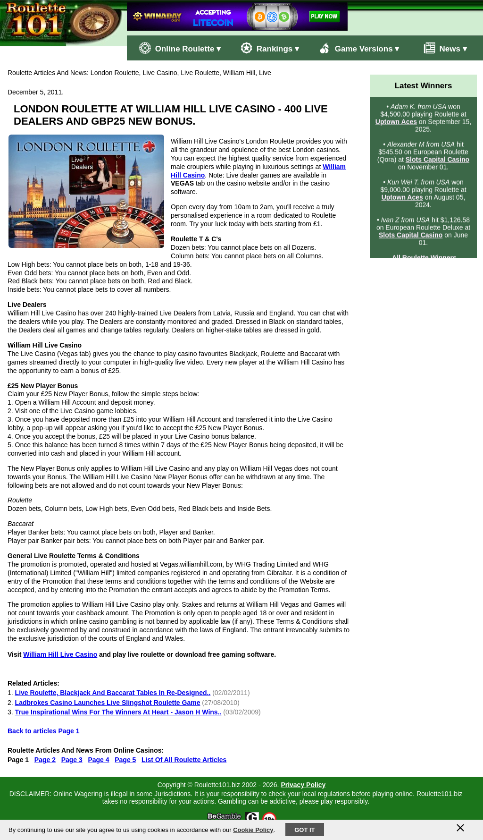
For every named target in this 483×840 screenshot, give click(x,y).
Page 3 (72, 760)
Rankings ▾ (270, 48)
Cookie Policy (253, 829)
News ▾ (440, 48)
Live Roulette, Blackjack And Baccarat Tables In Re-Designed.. (113, 692)
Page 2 (45, 760)
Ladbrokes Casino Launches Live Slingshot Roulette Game (107, 702)
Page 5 (125, 760)
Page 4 (98, 760)
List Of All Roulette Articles (184, 760)
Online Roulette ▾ (180, 48)
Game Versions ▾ (359, 48)
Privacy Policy (303, 785)
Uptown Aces (396, 122)
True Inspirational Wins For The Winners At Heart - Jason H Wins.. (118, 712)
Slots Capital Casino (437, 160)
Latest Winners (423, 85)
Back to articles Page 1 (44, 731)
